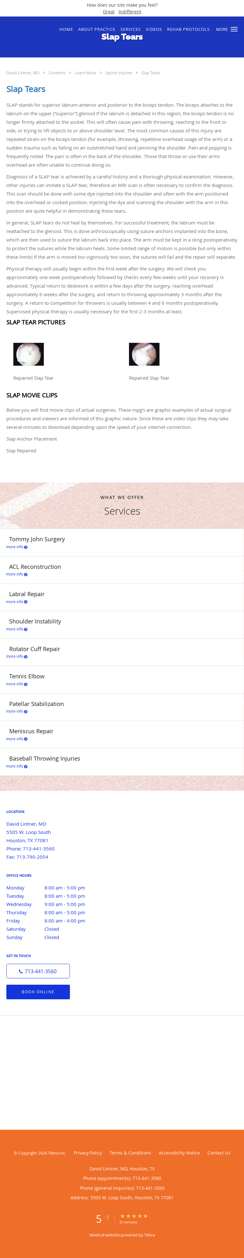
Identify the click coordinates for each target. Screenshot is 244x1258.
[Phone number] (38, 971)
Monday (52, 887)
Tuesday (52, 896)
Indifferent (130, 12)
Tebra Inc (56, 1153)
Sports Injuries (119, 73)
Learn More (86, 73)
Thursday (52, 912)
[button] (234, 29)
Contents (57, 73)
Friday (52, 920)
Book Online (38, 992)
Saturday (52, 929)
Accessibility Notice (179, 1153)
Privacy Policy (88, 1153)
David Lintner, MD (23, 73)
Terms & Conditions (130, 1153)
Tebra (149, 1235)
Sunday (52, 937)
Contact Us (218, 1153)
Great (109, 12)
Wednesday (52, 904)
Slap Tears (150, 73)
